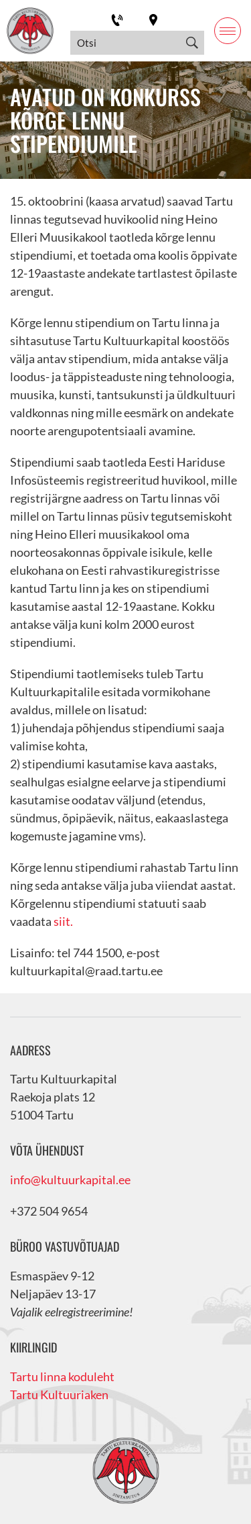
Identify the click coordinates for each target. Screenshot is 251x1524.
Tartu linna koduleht (62, 1376)
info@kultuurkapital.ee (70, 1179)
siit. (63, 921)
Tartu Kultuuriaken (59, 1394)
